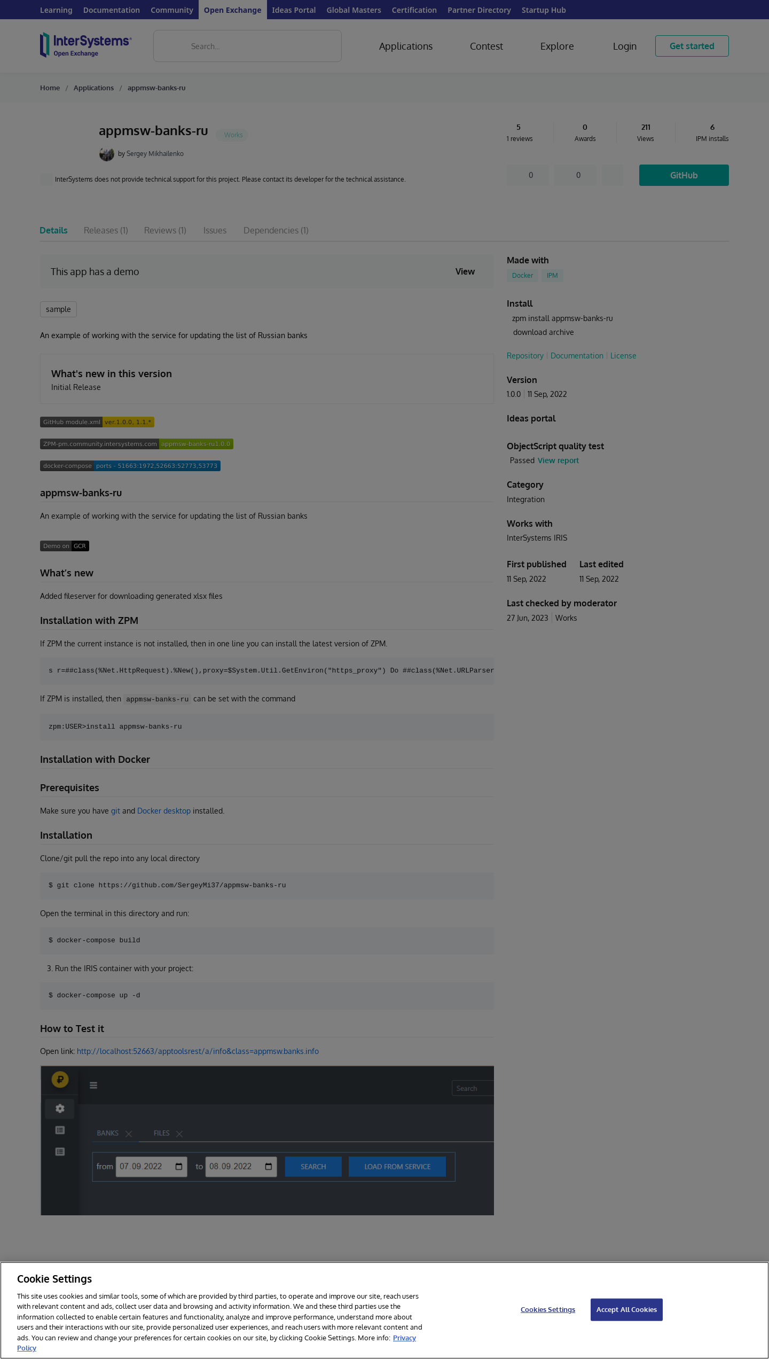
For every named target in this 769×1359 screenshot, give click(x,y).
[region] (384, 1310)
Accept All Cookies (627, 1309)
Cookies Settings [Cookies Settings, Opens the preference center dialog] (548, 1309)
